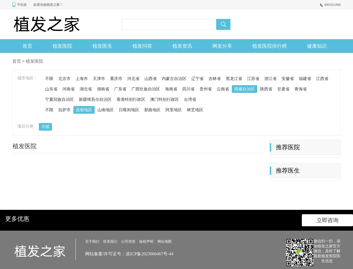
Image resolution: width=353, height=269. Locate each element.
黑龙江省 (234, 78)
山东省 (51, 89)
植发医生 (102, 46)
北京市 (64, 78)
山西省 (150, 78)
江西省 (322, 78)
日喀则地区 (129, 110)
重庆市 (116, 78)
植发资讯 (182, 46)
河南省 (68, 89)
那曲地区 (152, 110)
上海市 (82, 78)
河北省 (133, 78)
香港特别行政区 (131, 99)
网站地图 (164, 241)
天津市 (99, 78)
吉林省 (215, 78)
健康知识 (317, 46)
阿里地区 (174, 110)
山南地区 (105, 110)
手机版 (22, 5)
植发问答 (142, 46)
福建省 (305, 78)
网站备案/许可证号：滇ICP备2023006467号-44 (129, 253)
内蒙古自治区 (174, 78)
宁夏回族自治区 (59, 99)
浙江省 (270, 78)
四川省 (188, 89)
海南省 (171, 89)
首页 (27, 46)
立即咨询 (327, 220)
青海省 (300, 89)
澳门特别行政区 (164, 99)
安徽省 (288, 78)
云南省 (223, 89)
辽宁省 (197, 78)
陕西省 (266, 89)
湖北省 (86, 89)
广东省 (120, 89)
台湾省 (190, 99)
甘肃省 (283, 89)
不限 (49, 78)
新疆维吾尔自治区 (95, 99)
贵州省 (205, 89)
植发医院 (62, 46)
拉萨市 (64, 110)
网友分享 (222, 46)
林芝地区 (195, 110)
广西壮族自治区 (145, 89)
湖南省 (103, 89)
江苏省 (253, 78)
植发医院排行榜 (269, 46)
